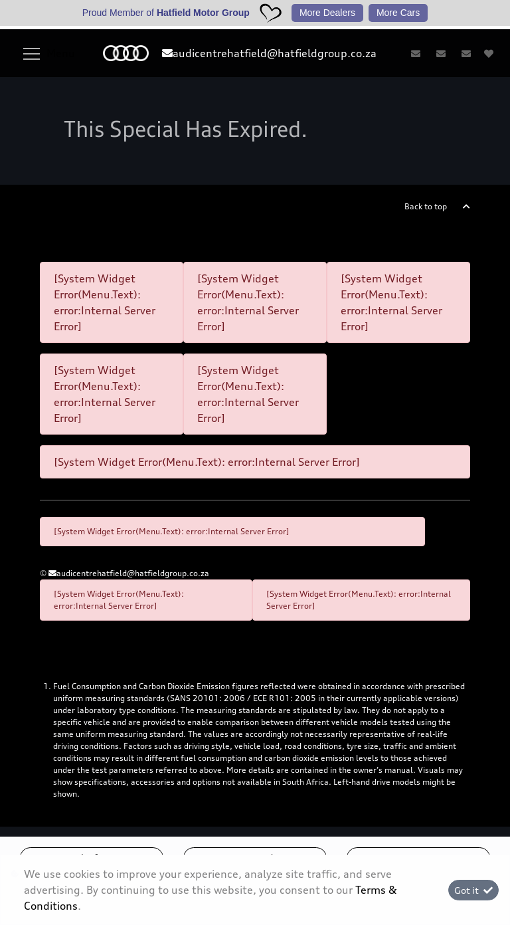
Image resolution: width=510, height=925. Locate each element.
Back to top (425, 206)
